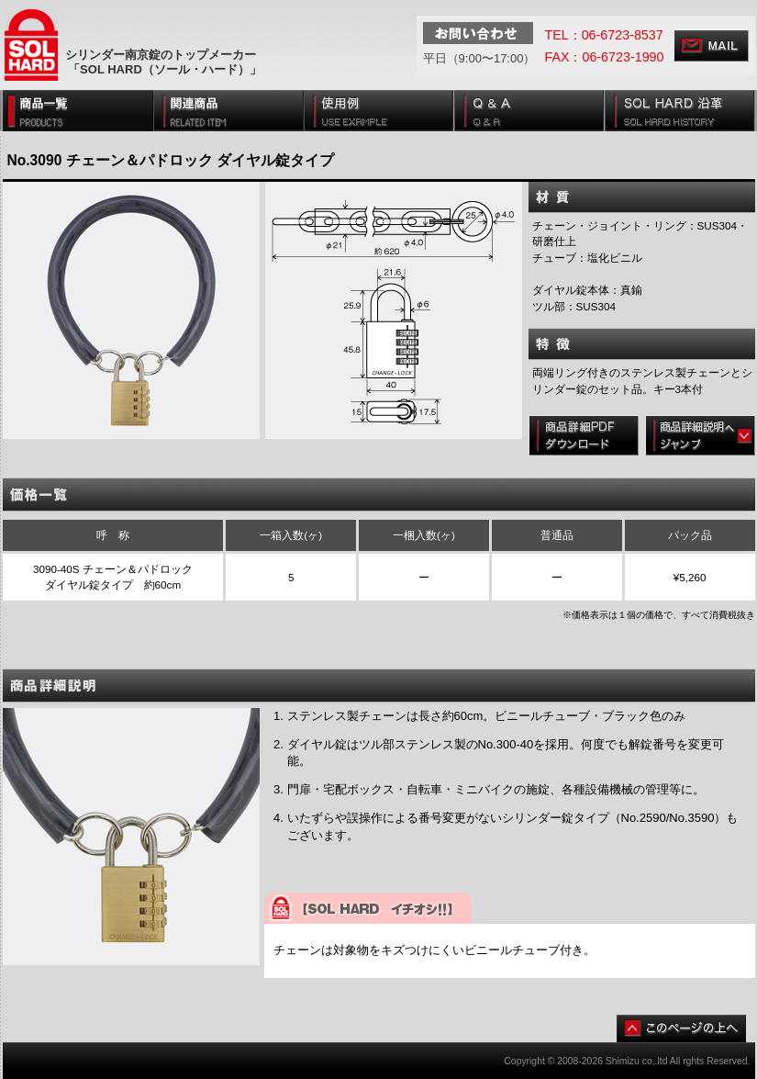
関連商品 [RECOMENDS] (228, 110)
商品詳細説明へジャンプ (700, 435)
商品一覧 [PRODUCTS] (78, 110)
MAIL (711, 45)
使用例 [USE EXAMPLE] (379, 110)
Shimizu (623, 1061)
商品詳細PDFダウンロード (584, 435)
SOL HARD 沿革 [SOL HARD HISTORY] (679, 110)
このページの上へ (681, 1028)
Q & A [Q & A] (529, 110)
